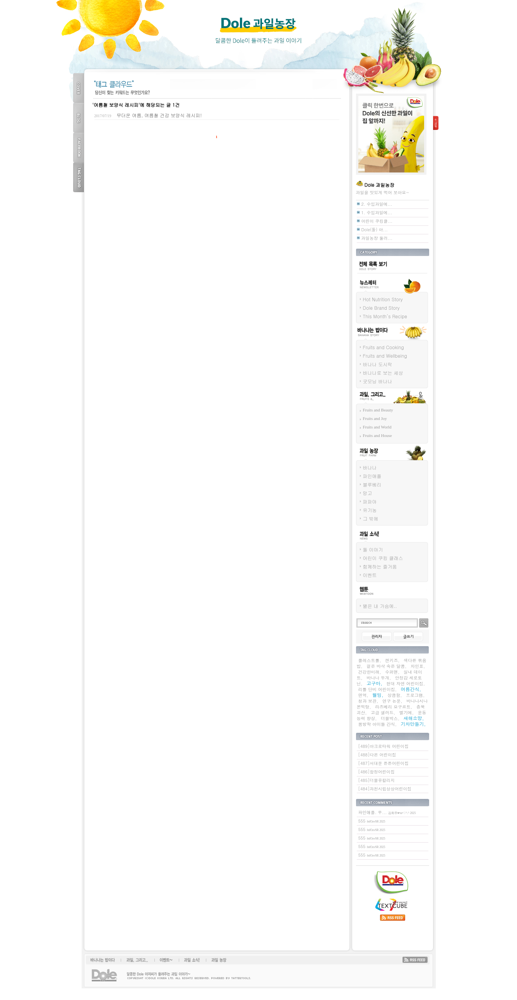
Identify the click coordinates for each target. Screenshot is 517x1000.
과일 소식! (365, 544)
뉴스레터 (364, 294)
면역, (363, 695)
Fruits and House (377, 435)
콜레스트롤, (369, 660)
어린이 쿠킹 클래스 (383, 558)
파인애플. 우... (387, 812)
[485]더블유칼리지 (376, 780)
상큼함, (394, 695)
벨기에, (406, 712)
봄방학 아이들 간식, (377, 724)
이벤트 (370, 575)
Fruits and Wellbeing (385, 355)
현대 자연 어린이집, (405, 683)
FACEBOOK (78, 147)
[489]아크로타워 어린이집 (383, 746)
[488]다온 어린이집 (377, 755)
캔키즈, (392, 660)
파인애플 (372, 476)
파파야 (370, 501)
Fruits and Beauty (378, 410)
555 (371, 821)
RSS (415, 960)
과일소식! (190, 960)
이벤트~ (166, 960)
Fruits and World (377, 427)
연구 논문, (392, 701)
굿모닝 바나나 (377, 381)
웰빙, (377, 694)
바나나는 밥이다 (371, 342)
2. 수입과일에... (376, 204)
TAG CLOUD (78, 177)
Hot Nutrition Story (383, 299)
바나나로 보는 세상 (383, 372)
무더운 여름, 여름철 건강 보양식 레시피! (159, 115)
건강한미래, (369, 672)
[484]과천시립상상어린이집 (385, 789)
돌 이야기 (373, 549)
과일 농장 (365, 462)
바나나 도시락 (377, 364)
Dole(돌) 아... (374, 229)
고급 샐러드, (383, 712)
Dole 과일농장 (258, 31)
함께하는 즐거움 (380, 566)
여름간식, (411, 689)
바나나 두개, (378, 678)
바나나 (370, 467)
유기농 (370, 510)
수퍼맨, (392, 672)
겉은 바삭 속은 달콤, (386, 666)
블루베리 (372, 484)
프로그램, (415, 695)
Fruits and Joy (375, 418)
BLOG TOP (78, 118)
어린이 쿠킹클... (377, 221)
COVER (78, 88)
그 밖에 (370, 518)
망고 (367, 493)
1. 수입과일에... (376, 212)
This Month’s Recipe (385, 316)
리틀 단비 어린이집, (377, 689)
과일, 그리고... (137, 960)
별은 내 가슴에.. (380, 605)
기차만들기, (413, 723)
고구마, (374, 683)
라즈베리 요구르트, (393, 707)
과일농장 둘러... (377, 238)
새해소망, (414, 718)
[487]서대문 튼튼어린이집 (383, 763)
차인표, (418, 666)
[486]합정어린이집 (376, 772)
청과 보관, (368, 701)
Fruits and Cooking (383, 347)
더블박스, (390, 718)
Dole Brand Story (381, 307)
